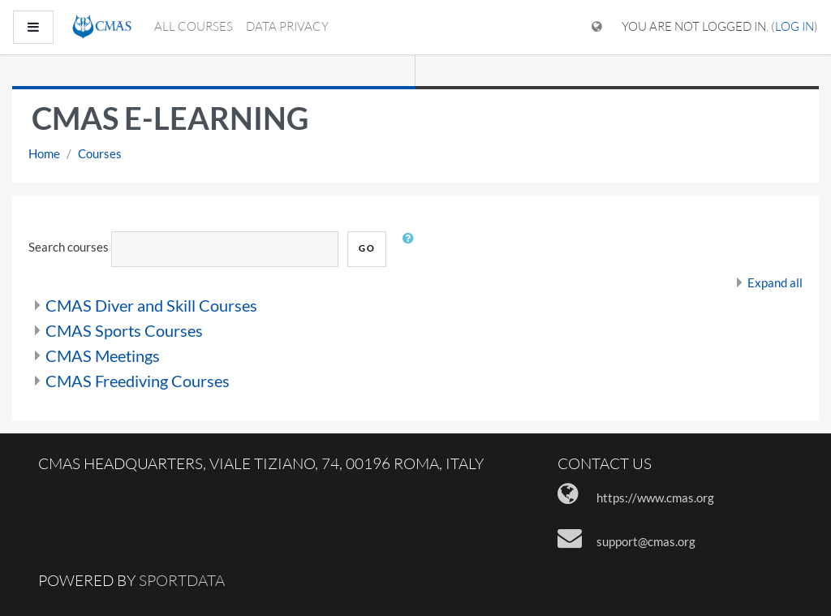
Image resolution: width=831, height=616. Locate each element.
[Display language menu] (597, 27)
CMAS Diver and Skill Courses (151, 305)
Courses (100, 153)
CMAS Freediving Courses (137, 380)
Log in (794, 26)
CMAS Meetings (102, 355)
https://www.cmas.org (655, 497)
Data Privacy (287, 26)
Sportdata (182, 580)
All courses (193, 26)
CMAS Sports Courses (124, 330)
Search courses (68, 246)
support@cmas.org (645, 541)
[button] (411, 249)
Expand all (775, 282)
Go (367, 248)
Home (44, 153)
